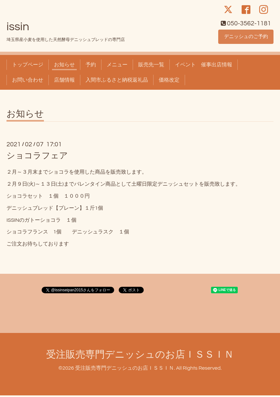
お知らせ (64, 66)
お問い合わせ (27, 81)
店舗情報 (64, 81)
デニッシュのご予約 (245, 37)
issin (18, 28)
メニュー (117, 66)
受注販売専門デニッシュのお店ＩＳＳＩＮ (140, 356)
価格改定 (169, 81)
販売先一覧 (151, 66)
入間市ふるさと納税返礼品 (117, 81)
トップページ (27, 66)
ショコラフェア (37, 157)
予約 (91, 66)
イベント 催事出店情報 (203, 66)
